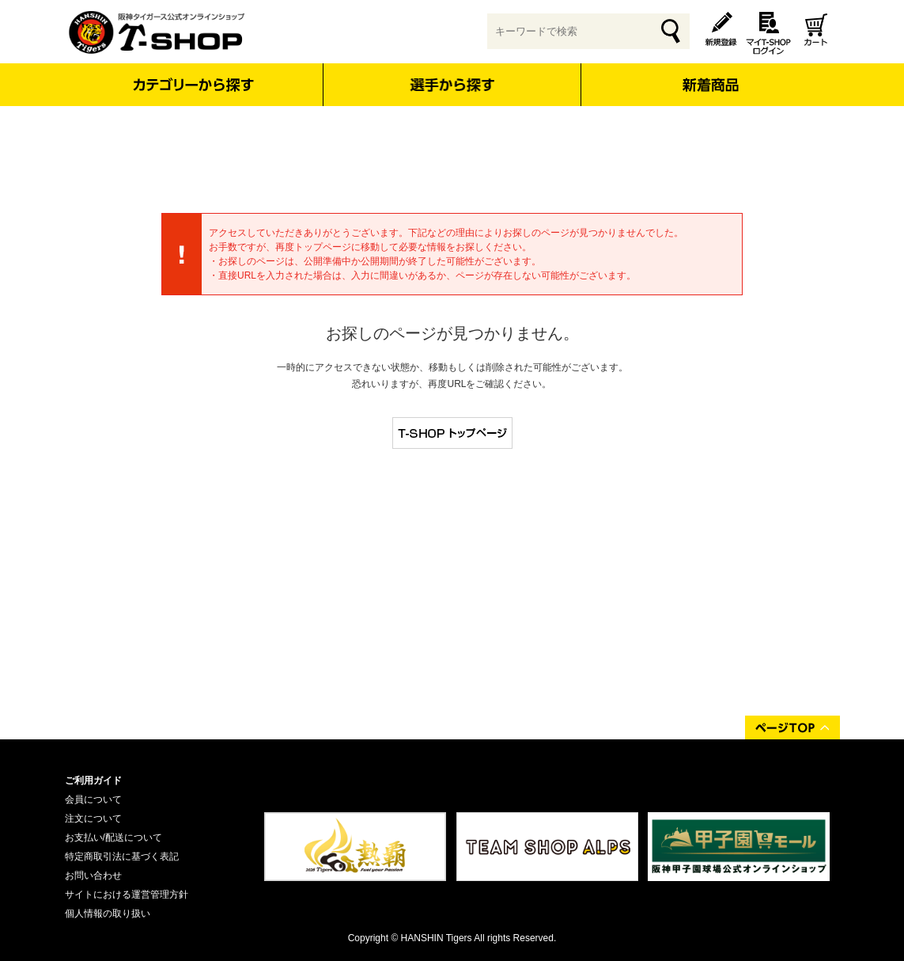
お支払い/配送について (113, 837)
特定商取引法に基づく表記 (122, 856)
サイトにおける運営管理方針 (126, 894)
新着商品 (710, 74)
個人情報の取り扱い (107, 913)
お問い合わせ (93, 875)
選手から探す (452, 84)
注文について (93, 818)
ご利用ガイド (93, 780)
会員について (93, 799)
